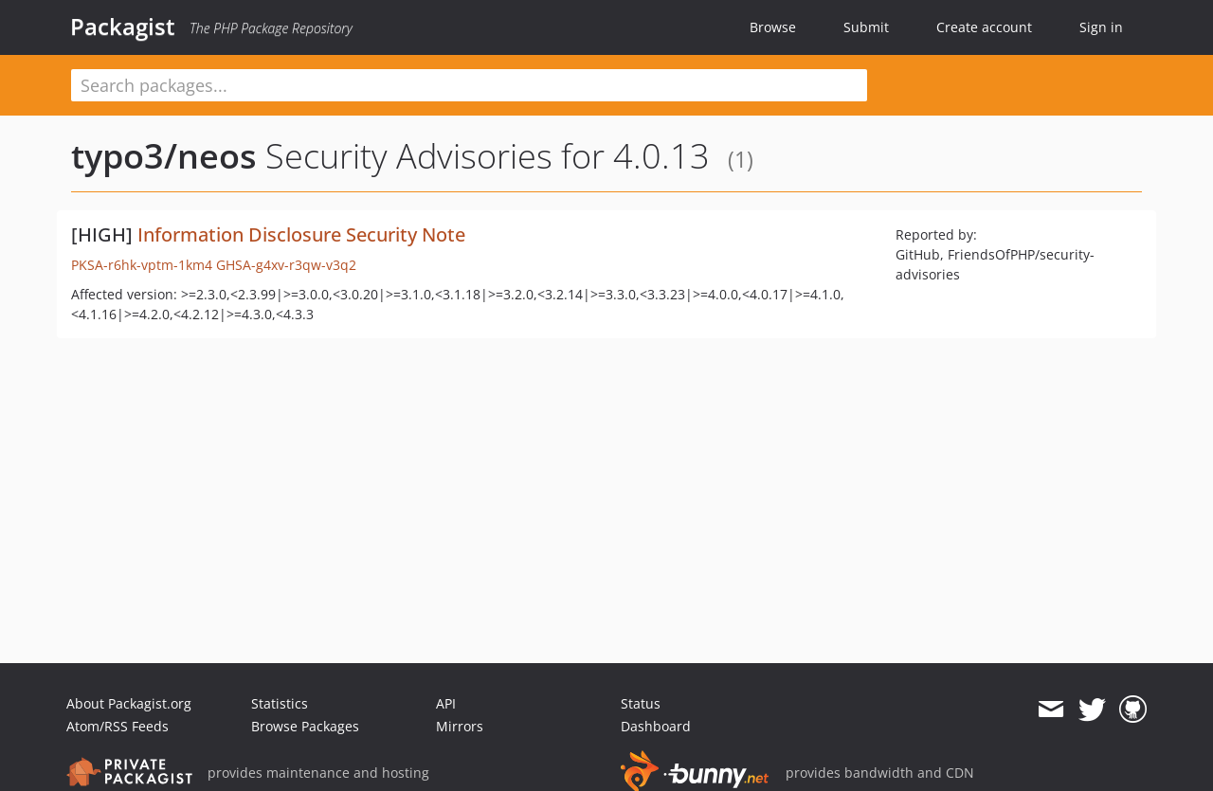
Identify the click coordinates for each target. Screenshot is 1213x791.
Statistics (279, 703)
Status (641, 703)
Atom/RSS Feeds (117, 726)
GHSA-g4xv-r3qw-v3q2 (286, 265)
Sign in (1101, 27)
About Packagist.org (128, 703)
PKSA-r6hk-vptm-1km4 (141, 265)
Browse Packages (305, 726)
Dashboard (656, 726)
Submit (866, 27)
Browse (773, 27)
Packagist (122, 26)
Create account (984, 27)
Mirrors (459, 726)
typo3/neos (164, 156)
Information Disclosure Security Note (301, 234)
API (446, 703)
